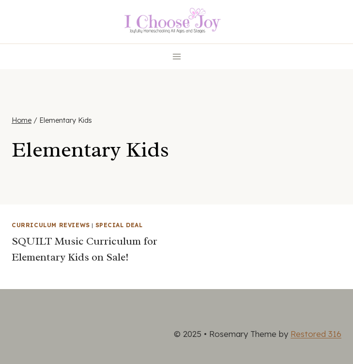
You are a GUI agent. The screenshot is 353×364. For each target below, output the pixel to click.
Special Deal (119, 225)
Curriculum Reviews (51, 225)
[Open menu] (176, 56)
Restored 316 (316, 334)
